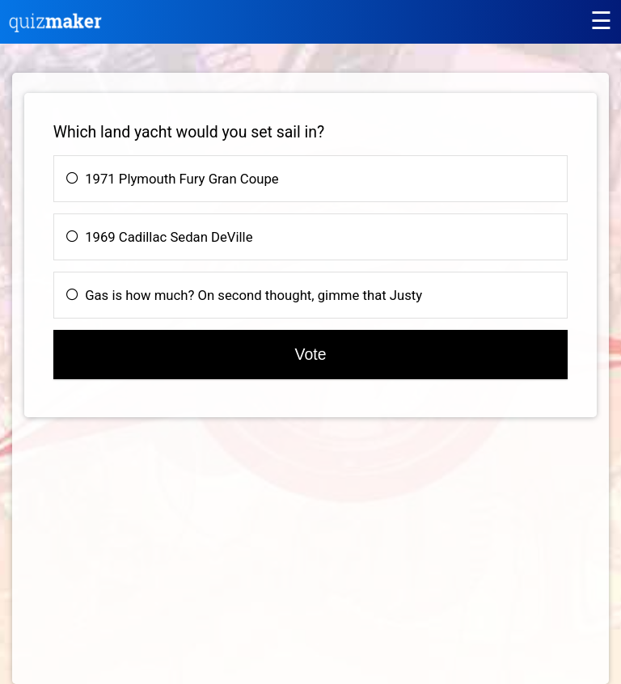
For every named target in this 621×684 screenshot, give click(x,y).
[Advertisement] (160, 558)
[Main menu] (601, 20)
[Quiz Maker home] (56, 28)
